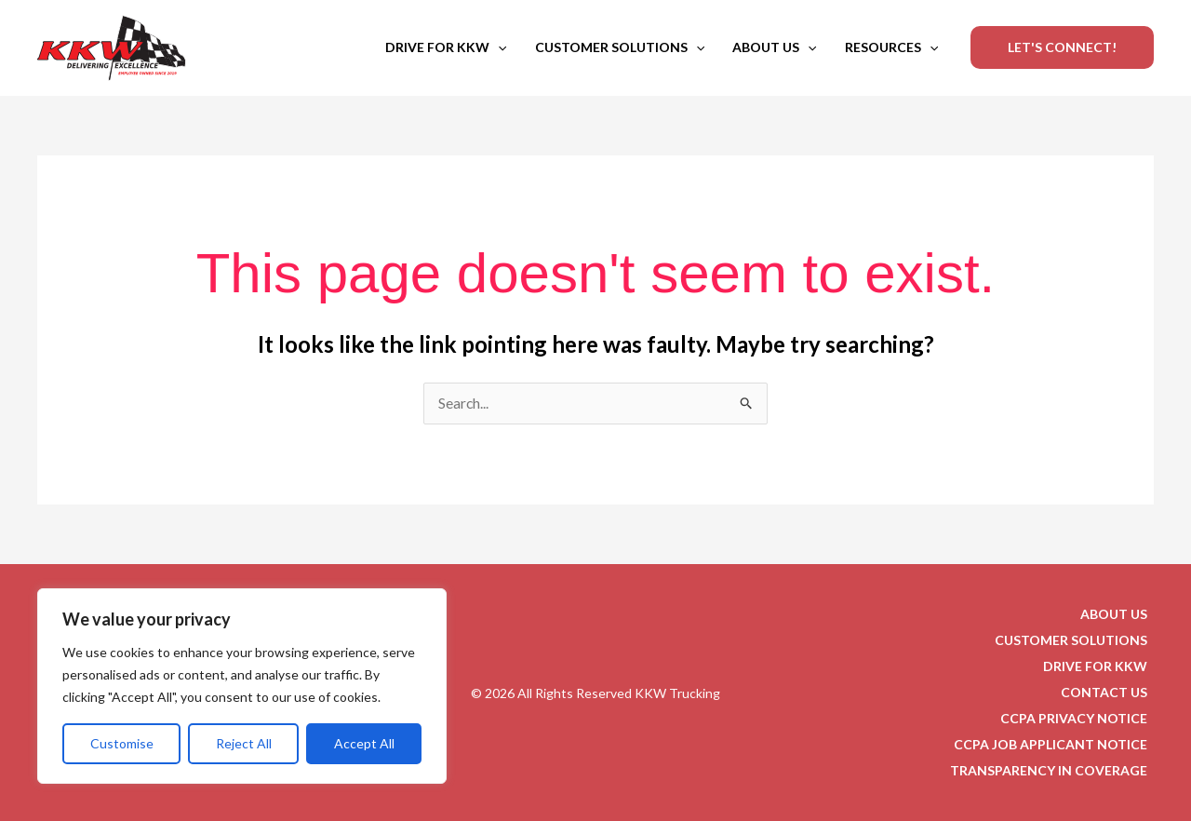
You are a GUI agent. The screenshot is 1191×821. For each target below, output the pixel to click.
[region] (242, 686)
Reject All (244, 743)
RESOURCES (891, 47)
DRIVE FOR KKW (445, 47)
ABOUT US (774, 47)
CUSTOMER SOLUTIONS (619, 47)
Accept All (364, 743)
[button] (497, 47)
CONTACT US (1110, 692)
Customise (122, 743)
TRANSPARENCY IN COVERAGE (1055, 770)
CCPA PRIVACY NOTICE (1080, 718)
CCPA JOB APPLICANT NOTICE (1057, 744)
